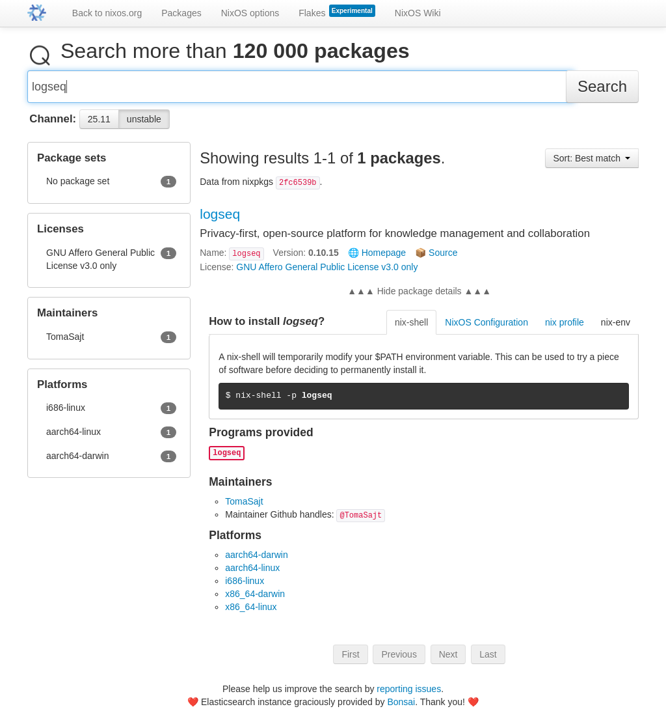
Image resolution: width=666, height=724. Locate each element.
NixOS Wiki (418, 13)
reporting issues (409, 689)
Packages (181, 13)
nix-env (615, 327)
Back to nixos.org (107, 13)
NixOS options (250, 13)
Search (602, 91)
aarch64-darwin (256, 560)
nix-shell (411, 327)
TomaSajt (244, 506)
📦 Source (436, 258)
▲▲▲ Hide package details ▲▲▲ (419, 296)
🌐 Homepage (377, 258)
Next (448, 659)
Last (487, 659)
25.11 (99, 124)
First (350, 659)
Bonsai (401, 702)
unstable (144, 124)
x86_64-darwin (255, 599)
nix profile (564, 327)
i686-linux (244, 586)
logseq (220, 219)
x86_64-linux (250, 612)
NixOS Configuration (486, 327)
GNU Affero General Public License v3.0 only (327, 272)
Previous (398, 659)
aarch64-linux (252, 573)
